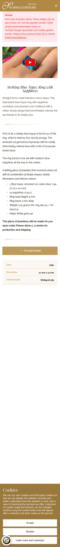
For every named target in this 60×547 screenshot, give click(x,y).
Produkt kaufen (30, 251)
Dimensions (11, 272)
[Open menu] (56, 5)
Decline (30, 531)
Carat (8, 265)
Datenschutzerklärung (16, 37)
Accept (30, 523)
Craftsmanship (13, 279)
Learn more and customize (30, 540)
